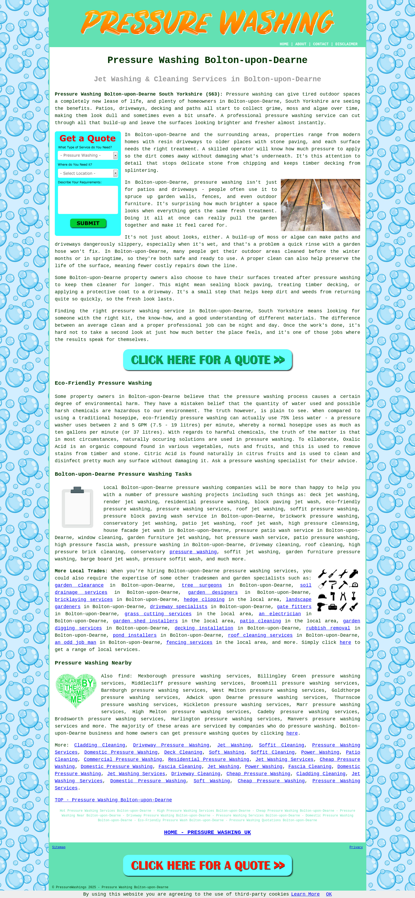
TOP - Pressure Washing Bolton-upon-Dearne (113, 800)
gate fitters (294, 606)
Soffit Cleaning (281, 745)
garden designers (213, 592)
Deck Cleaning (183, 752)
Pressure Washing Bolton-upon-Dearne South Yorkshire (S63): (139, 94)
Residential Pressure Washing (208, 759)
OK (329, 894)
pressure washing (260, 396)
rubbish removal (328, 628)
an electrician (280, 614)
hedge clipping (204, 599)
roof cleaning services (260, 635)
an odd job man (75, 642)
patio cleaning (260, 621)
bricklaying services (84, 599)
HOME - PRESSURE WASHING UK (207, 832)
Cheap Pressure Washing (258, 773)
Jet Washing (234, 745)
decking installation (204, 628)
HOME (284, 44)
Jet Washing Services (284, 759)
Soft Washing (226, 752)
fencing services (189, 642)
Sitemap (58, 847)
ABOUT (300, 44)
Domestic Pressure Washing (120, 752)
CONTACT (321, 44)
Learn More (305, 894)
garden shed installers (145, 621)
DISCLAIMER (346, 44)
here (345, 642)
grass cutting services (158, 614)
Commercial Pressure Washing (123, 759)
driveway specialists (179, 606)
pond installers (134, 635)
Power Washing (320, 752)
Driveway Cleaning (195, 773)
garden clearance (79, 585)
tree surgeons (202, 585)
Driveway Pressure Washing (171, 745)
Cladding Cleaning (99, 745)
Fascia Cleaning (180, 766)
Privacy (356, 847)
